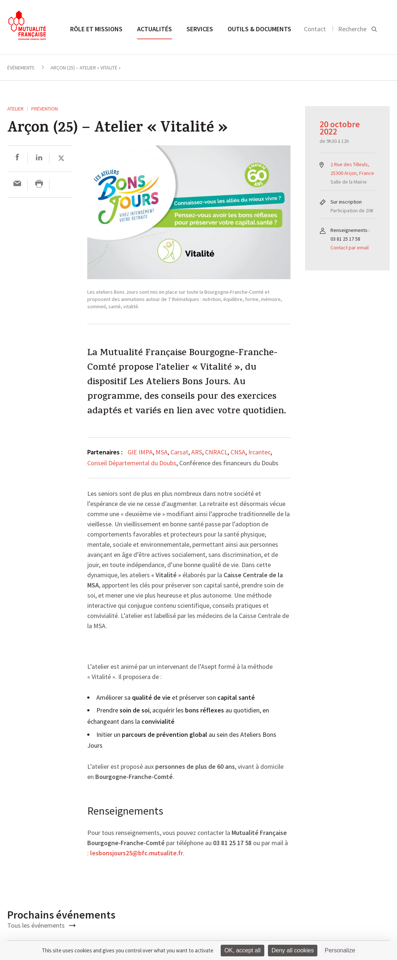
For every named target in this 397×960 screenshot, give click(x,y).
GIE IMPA (140, 452)
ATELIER (15, 108)
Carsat (179, 452)
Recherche (352, 29)
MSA (162, 452)
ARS (196, 452)
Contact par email (349, 247)
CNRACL (216, 452)
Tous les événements (41, 925)
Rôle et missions (96, 29)
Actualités (154, 29)
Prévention (44, 108)
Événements (21, 67)
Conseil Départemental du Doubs (131, 463)
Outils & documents (259, 29)
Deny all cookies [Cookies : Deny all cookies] (293, 950)
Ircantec (259, 452)
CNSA (237, 452)
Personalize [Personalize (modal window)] (340, 950)
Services (200, 29)
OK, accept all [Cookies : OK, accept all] (242, 950)
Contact (315, 29)
